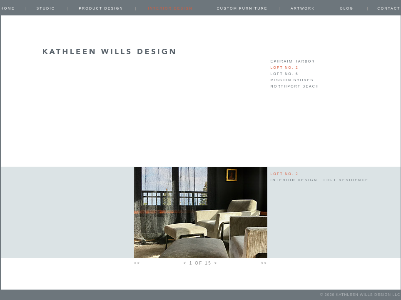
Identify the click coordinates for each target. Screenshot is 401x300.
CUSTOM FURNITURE (242, 8)
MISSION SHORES (292, 80)
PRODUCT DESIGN (101, 8)
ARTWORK (303, 8)
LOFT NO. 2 (285, 67)
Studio (46, 8)
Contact (388, 8)
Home (8, 8)
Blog (347, 8)
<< (137, 263)
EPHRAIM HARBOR (293, 61)
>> (264, 263)
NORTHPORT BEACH (295, 86)
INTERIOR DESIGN (170, 8)
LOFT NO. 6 (285, 74)
